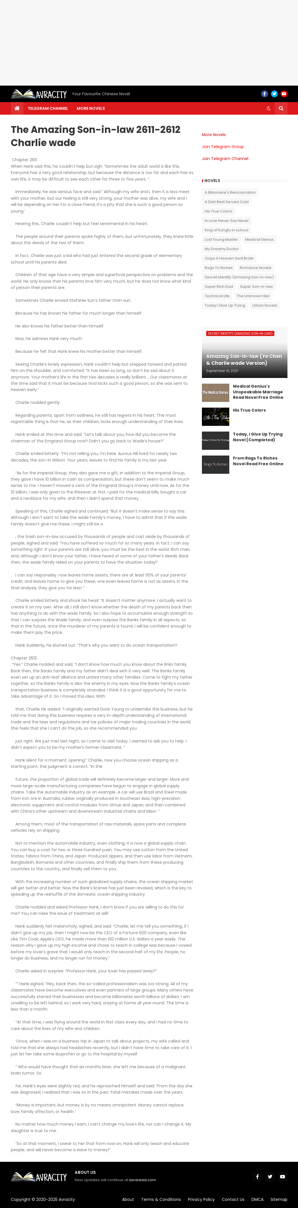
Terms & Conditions (161, 1199)
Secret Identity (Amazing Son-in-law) (239, 277)
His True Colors (218, 211)
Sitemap (279, 1199)
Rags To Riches (219, 267)
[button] (268, 108)
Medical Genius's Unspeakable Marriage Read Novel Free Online (258, 392)
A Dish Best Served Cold (227, 202)
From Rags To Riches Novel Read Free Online (258, 461)
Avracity (67, 1199)
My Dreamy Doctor (222, 249)
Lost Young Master (221, 239)
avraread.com (142, 1180)
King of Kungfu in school (226, 230)
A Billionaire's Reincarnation (230, 192)
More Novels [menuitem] (91, 108)
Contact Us (233, 1199)
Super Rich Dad (219, 286)
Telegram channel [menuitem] (48, 108)
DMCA (257, 1199)
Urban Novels (264, 305)
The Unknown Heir (253, 296)
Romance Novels (255, 267)
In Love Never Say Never (227, 220)
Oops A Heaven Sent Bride (229, 258)
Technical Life (217, 296)
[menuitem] (17, 108)
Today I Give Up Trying (225, 305)
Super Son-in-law (256, 286)
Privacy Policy (201, 1199)
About (128, 1199)
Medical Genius (259, 239)
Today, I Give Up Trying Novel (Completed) (258, 437)
